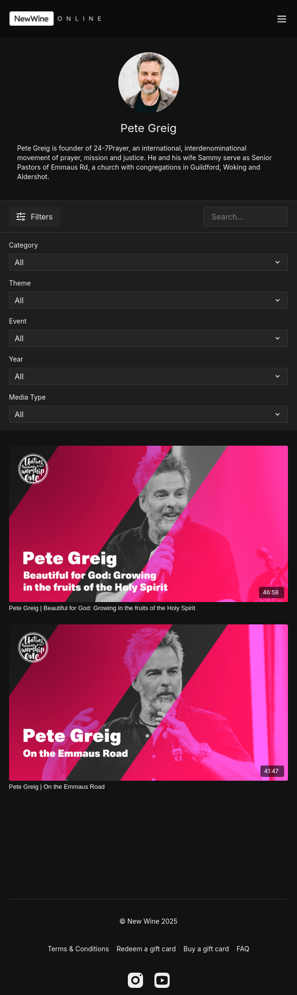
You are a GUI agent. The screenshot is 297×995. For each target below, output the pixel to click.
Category (23, 245)
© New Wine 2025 (148, 921)
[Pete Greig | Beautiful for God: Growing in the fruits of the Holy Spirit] (148, 608)
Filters (35, 216)
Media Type (27, 397)
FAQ (243, 949)
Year (16, 359)
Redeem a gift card (146, 949)
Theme (20, 283)
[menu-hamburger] (281, 18)
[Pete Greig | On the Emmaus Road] (148, 787)
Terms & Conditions (78, 949)
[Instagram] (135, 980)
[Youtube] (162, 980)
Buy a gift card (206, 949)
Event (18, 321)
